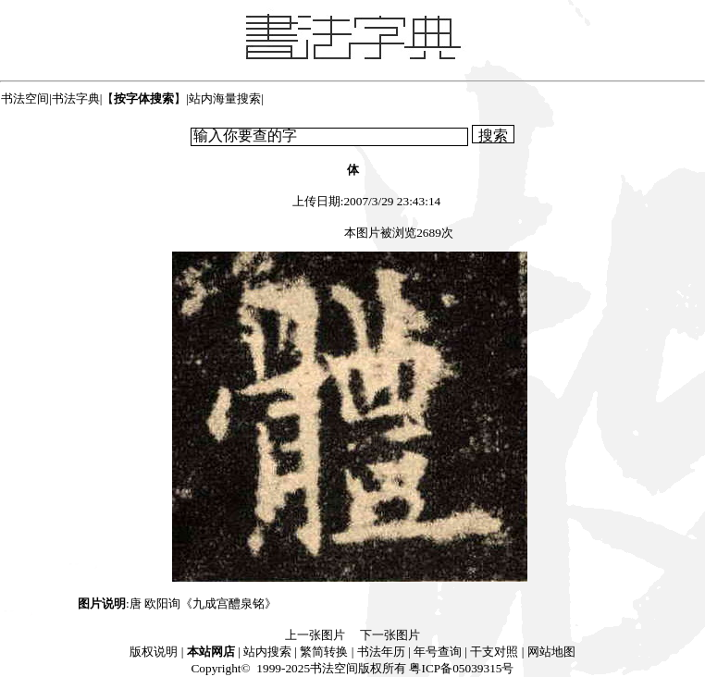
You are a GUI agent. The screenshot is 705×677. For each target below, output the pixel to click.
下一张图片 (390, 635)
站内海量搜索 (225, 98)
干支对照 (494, 652)
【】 (144, 98)
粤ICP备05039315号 (461, 668)
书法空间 (25, 98)
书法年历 (381, 652)
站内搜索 (267, 652)
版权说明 (154, 652)
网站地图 (551, 652)
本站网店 (211, 652)
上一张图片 (315, 635)
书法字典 (76, 98)
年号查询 (438, 652)
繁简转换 (324, 652)
